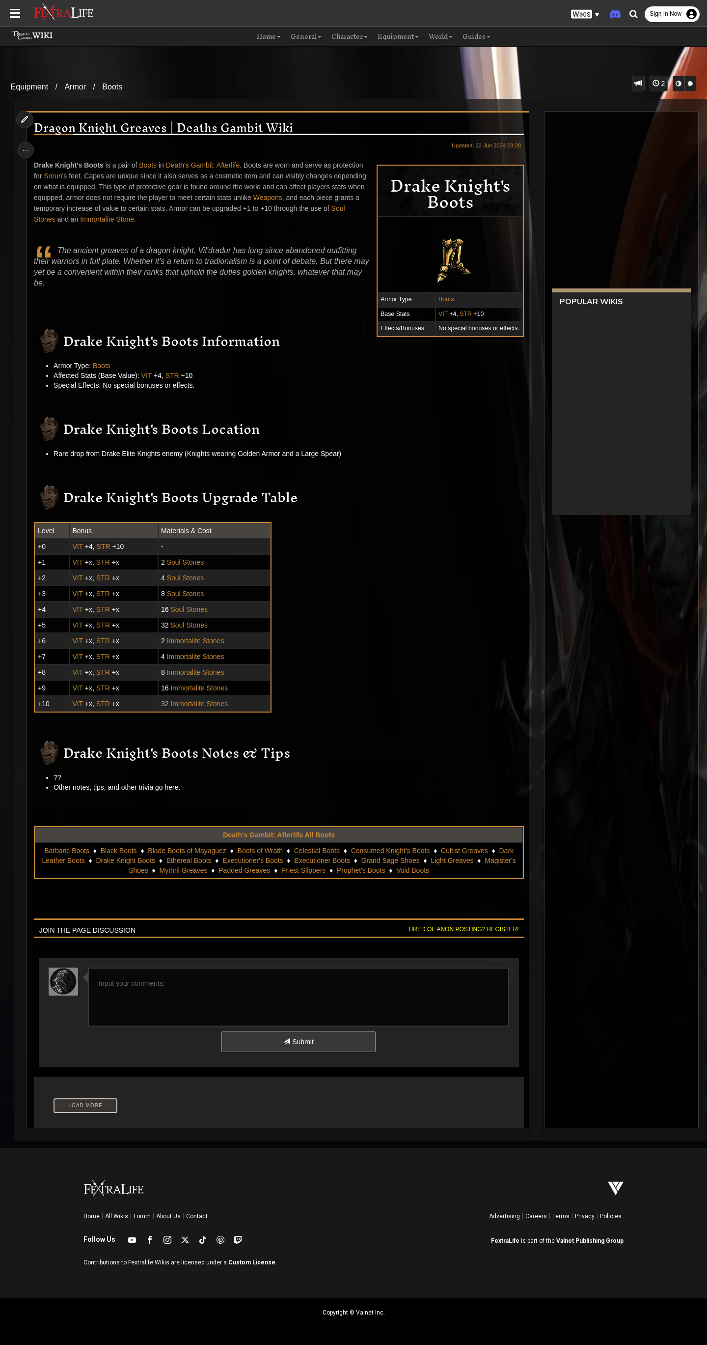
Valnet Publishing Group (590, 1240)
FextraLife (505, 1240)
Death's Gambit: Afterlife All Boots (279, 835)
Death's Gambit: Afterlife (204, 165)
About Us (168, 1216)
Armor (75, 86)
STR (464, 314)
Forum (142, 1216)
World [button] (441, 36)
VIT (440, 314)
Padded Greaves (244, 870)
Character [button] (349, 36)
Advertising (504, 1216)
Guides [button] (476, 36)
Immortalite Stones (196, 641)
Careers (536, 1216)
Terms (561, 1216)
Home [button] (269, 36)
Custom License (251, 1262)
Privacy (585, 1216)
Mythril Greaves (183, 870)
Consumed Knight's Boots (390, 851)
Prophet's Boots (360, 870)
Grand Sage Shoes (390, 860)
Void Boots (412, 870)
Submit (298, 1042)
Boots (112, 86)
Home (91, 1216)
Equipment (30, 86)
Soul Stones (186, 562)
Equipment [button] (398, 36)
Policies (611, 1216)
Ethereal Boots (188, 860)
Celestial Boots (316, 851)
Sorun (55, 176)
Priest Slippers (303, 870)
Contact (197, 1216)
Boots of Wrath (259, 851)
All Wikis (116, 1216)
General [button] (306, 36)
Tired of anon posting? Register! (461, 929)
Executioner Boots (322, 860)
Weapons (269, 197)
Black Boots (118, 851)
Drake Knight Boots (125, 860)
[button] (585, 14)
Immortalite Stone (109, 219)
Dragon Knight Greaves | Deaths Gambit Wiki (165, 128)
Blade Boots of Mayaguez (187, 851)
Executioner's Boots (252, 860)
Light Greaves (452, 860)
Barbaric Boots (66, 851)
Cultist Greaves (464, 851)
